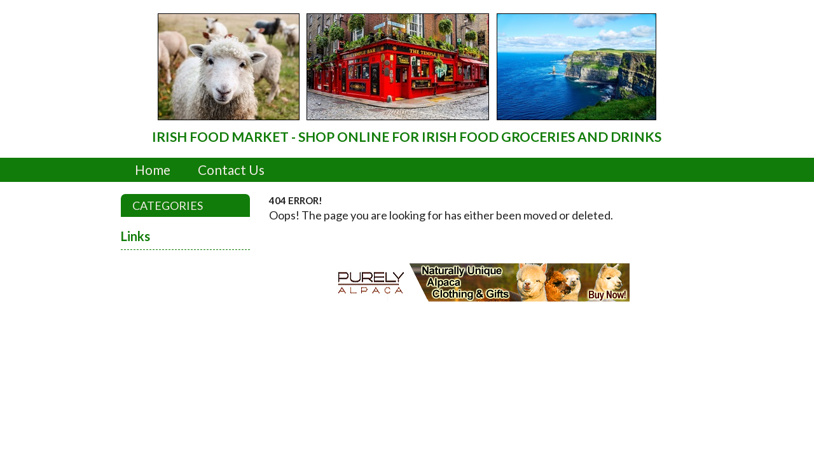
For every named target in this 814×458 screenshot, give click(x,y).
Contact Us (231, 169)
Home (152, 169)
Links (135, 236)
